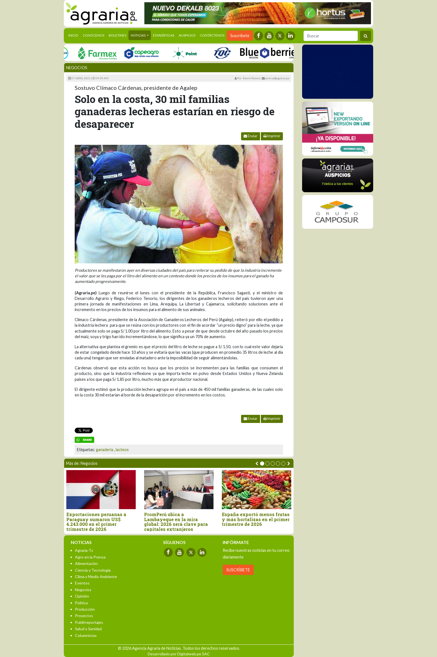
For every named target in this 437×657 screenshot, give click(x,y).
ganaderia (104, 449)
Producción (85, 609)
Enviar (251, 136)
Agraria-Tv (84, 550)
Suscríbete (239, 35)
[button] (262, 463)
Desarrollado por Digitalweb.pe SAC (179, 653)
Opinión (82, 596)
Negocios (76, 67)
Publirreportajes (89, 622)
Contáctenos (212, 35)
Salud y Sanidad (88, 628)
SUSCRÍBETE (238, 569)
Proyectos (84, 615)
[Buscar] (331, 36)
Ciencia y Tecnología (93, 570)
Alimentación (86, 563)
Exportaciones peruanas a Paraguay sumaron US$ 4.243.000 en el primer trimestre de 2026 (96, 521)
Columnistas (86, 635)
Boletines (117, 35)
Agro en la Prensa (90, 557)
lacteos (122, 449)
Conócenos (93, 35)
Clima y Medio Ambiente (96, 576)
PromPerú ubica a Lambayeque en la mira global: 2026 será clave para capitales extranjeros (176, 521)
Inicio (74, 34)
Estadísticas (163, 35)
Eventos (82, 583)
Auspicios (187, 35)
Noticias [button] (138, 35)
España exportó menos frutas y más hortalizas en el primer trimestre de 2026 (256, 519)
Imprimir (271, 136)
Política (81, 602)
